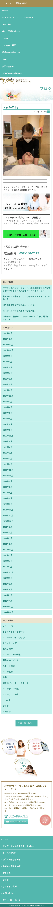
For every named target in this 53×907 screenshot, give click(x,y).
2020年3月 (7, 567)
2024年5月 (7, 413)
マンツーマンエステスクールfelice (18, 846)
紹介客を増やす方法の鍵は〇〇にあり (19, 305)
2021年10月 (8, 521)
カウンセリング (10, 643)
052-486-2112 (29, 253)
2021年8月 (7, 527)
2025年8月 (7, 356)
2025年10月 (8, 350)
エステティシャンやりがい (14, 637)
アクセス (7, 873)
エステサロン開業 (11, 689)
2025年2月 (7, 384)
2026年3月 (7, 339)
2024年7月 (7, 407)
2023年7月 (7, 447)
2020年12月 (8, 550)
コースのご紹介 (10, 853)
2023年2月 (7, 458)
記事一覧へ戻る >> (26, 723)
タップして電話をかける (16, 3)
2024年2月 (7, 430)
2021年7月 (7, 532)
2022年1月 (7, 504)
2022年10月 (8, 475)
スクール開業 (9, 666)
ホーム (6, 839)
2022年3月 (7, 498)
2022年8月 (7, 481)
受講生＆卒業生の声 (11, 52)
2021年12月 (8, 510)
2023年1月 (7, 464)
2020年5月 (7, 555)
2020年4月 (7, 561)
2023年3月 (7, 453)
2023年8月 (7, 441)
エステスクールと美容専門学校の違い (19, 311)
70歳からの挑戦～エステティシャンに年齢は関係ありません (26, 318)
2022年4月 (7, 493)
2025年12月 (8, 345)
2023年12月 (8, 436)
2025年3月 (7, 379)
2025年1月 (7, 390)
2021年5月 (7, 538)
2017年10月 (8, 612)
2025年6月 (7, 362)
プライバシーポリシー (12, 73)
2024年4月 (7, 418)
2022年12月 (8, 470)
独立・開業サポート (12, 859)
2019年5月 (7, 595)
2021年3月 (7, 544)
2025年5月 (7, 367)
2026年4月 (7, 333)
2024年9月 (7, 401)
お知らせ (7, 711)
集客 (5, 677)
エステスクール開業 (12, 654)
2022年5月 (7, 487)
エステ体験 (8, 649)
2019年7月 (7, 584)
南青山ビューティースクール (15, 683)
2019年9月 (7, 578)
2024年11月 (8, 396)
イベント (7, 700)
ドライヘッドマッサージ (14, 632)
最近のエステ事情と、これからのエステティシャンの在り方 (26, 298)
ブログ (5, 59)
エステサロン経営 (11, 694)
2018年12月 (8, 606)
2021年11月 (8, 515)
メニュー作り (9, 626)
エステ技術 (8, 672)
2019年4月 (7, 601)
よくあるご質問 (10, 886)
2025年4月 (7, 373)
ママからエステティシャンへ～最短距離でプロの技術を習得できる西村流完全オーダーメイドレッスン (26, 289)
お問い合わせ (9, 893)
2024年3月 (7, 424)
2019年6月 (7, 589)
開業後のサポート (11, 660)
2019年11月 (8, 572)
